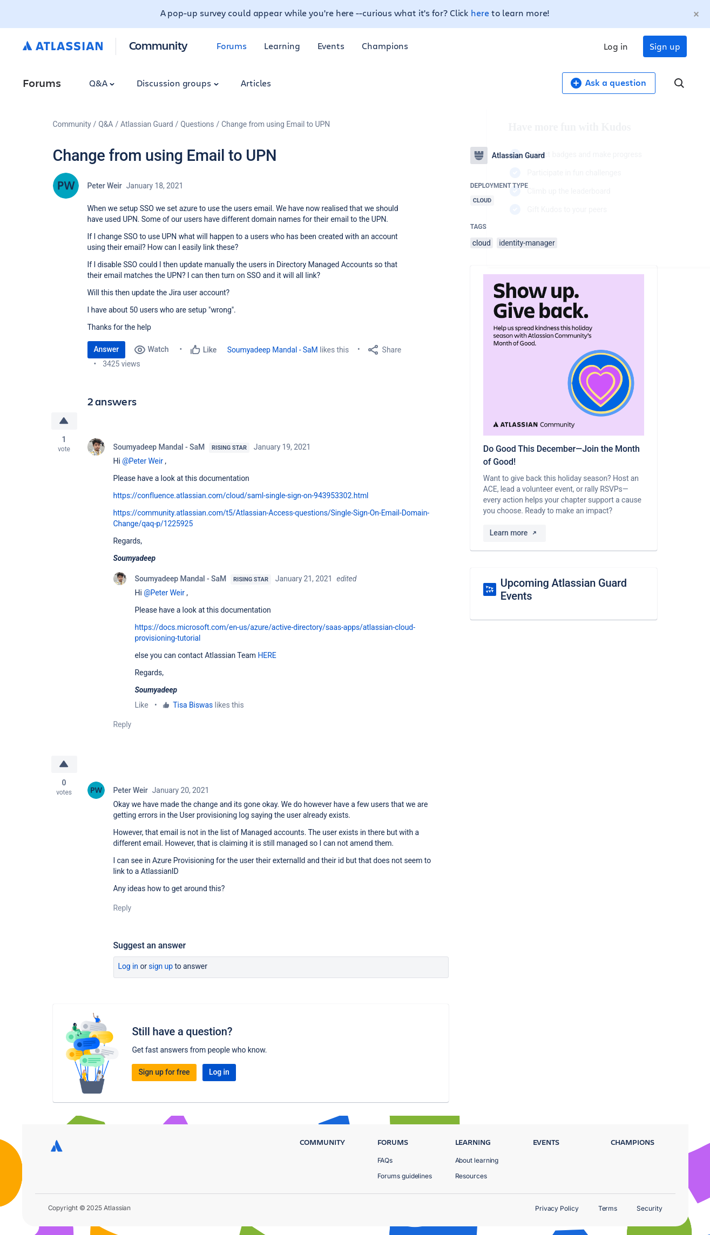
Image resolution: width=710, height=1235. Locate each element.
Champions (385, 45)
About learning (477, 1160)
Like (141, 705)
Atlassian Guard (146, 124)
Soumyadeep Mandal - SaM (272, 349)
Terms (608, 1208)
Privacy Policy (557, 1208)
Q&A (102, 83)
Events (331, 45)
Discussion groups (178, 83)
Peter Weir (104, 185)
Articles (256, 83)
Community (158, 45)
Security (649, 1208)
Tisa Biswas (193, 705)
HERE (267, 655)
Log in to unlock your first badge (482, 241)
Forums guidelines (404, 1176)
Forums (232, 45)
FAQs (385, 1160)
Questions (197, 124)
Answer (106, 349)
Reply (122, 724)
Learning (282, 45)
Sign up (665, 46)
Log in (616, 46)
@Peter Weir (142, 461)
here (480, 12)
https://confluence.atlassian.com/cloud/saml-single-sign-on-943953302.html (241, 495)
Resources (471, 1176)
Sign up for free (164, 1072)
